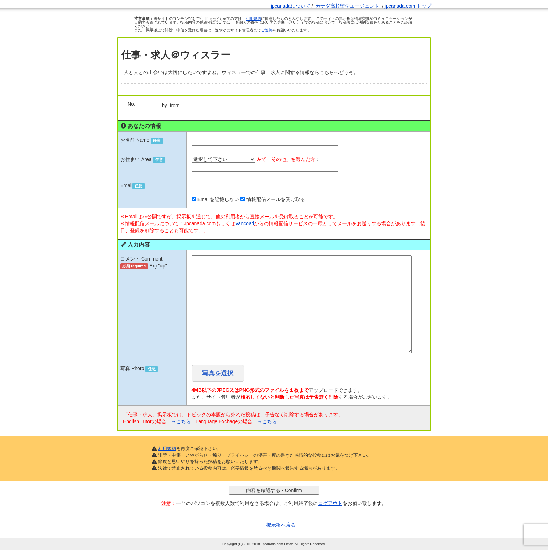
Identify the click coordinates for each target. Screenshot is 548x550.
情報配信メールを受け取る (275, 199)
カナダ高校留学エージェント (347, 6)
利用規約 (253, 18)
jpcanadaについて (290, 6)
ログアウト (330, 503)
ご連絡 (267, 30)
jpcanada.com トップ (408, 6)
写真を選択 (217, 373)
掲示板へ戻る (281, 525)
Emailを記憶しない (218, 199)
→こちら (181, 421)
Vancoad (244, 223)
